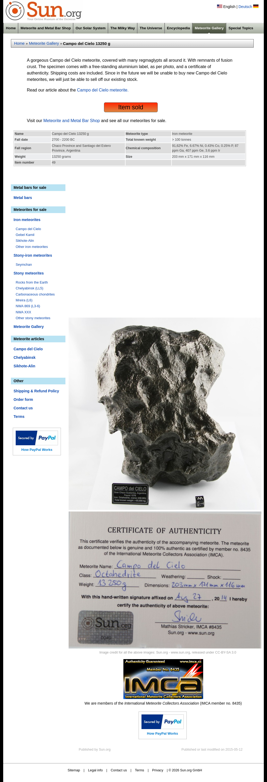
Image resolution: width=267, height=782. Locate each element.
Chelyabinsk (24, 357)
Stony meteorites (29, 273)
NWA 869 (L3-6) (28, 306)
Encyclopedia (178, 28)
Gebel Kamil (25, 235)
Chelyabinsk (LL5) (29, 288)
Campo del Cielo (28, 229)
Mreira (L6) (24, 300)
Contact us (23, 408)
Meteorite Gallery (209, 28)
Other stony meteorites (33, 318)
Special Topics (240, 28)
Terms (19, 416)
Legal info (95, 770)
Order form (23, 399)
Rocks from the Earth (32, 282)
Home (11, 28)
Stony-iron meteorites (33, 255)
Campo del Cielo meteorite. (103, 90)
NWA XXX (23, 312)
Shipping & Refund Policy (36, 391)
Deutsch (245, 7)
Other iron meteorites (32, 247)
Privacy (157, 770)
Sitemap (74, 770)
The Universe (151, 28)
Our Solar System (91, 28)
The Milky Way (122, 28)
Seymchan (24, 265)
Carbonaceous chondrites (35, 294)
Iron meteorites (27, 220)
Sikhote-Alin (25, 241)
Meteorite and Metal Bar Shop (45, 28)
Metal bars (23, 198)
